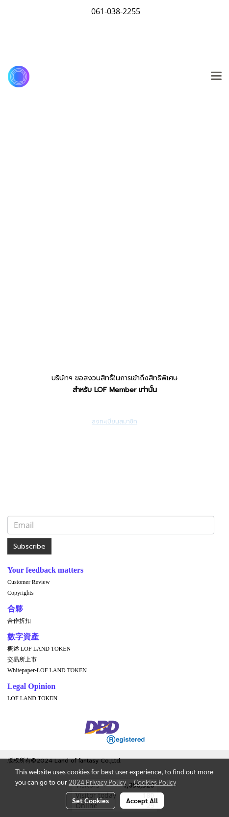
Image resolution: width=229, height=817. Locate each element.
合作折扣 (19, 620)
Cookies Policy (155, 781)
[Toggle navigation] (216, 76)
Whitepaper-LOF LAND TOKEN (47, 670)
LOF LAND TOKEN (32, 698)
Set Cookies (90, 800)
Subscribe (29, 546)
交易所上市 (22, 659)
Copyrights (20, 592)
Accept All (142, 800)
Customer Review (28, 582)
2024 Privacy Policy (97, 781)
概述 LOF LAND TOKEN (39, 648)
